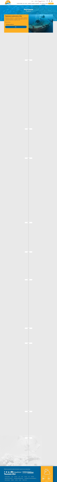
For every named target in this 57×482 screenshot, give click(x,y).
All (16, 26)
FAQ (40, 3)
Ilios (23, 3)
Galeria (46, 3)
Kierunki (29, 3)
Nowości (43, 3)
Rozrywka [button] (37, 3)
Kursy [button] (26, 3)
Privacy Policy (24, 478)
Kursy (22, 475)
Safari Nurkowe (7, 478)
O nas (32, 1)
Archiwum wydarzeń (10, 24)
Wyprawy (33, 3)
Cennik (50, 3)
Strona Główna (19, 3)
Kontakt (36, 1)
